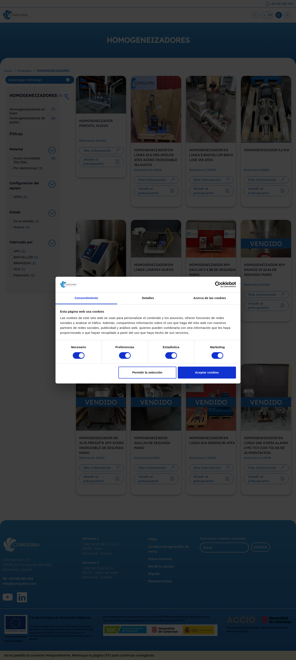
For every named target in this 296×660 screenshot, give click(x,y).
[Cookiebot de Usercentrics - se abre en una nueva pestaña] (218, 284)
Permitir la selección (147, 372)
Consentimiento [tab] (86, 298)
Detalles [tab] (148, 298)
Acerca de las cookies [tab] (209, 298)
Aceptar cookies (207, 372)
